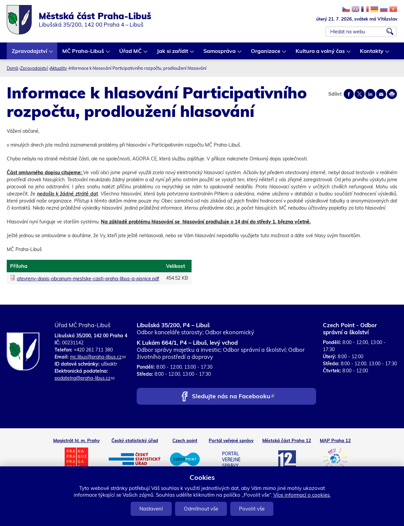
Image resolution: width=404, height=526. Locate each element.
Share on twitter (360, 94)
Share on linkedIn (370, 94)
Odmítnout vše (201, 508)
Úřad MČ (130, 53)
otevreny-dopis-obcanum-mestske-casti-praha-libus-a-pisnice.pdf (88, 279)
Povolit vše (252, 508)
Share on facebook (349, 94)
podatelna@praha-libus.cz (84, 378)
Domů (12, 68)
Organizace (266, 53)
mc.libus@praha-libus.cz (98, 357)
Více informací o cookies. (302, 495)
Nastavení (151, 508)
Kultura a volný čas (320, 53)
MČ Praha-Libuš (83, 53)
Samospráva (219, 53)
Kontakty (372, 53)
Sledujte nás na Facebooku (233, 396)
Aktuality (58, 68)
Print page (392, 94)
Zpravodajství (30, 53)
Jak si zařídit (173, 53)
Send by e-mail (381, 94)
